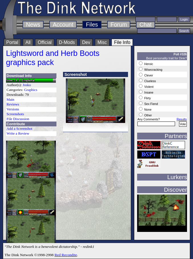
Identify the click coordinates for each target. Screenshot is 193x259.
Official (45, 42)
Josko (27, 85)
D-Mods (67, 42)
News (33, 24)
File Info (122, 42)
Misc (102, 42)
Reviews (13, 104)
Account (63, 24)
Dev (86, 42)
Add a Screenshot (19, 129)
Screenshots (15, 114)
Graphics (30, 90)
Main (10, 100)
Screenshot (75, 74)
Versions (13, 109)
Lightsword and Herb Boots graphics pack (52, 58)
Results (181, 119)
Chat (145, 24)
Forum (119, 24)
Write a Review (18, 133)
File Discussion (18, 119)
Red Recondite (65, 255)
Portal (12, 42)
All (28, 42)
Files (92, 24)
